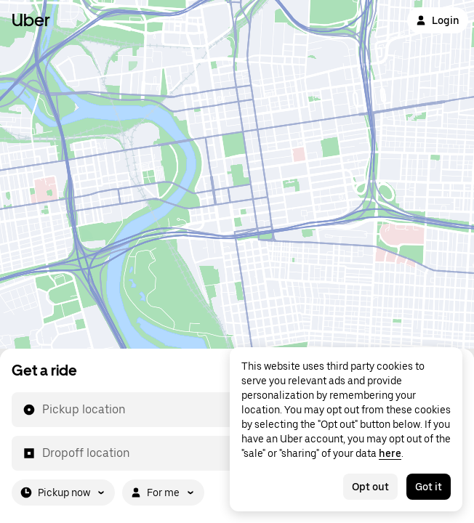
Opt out (370, 486)
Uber (31, 20)
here (390, 453)
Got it (428, 486)
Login (437, 20)
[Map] (237, 174)
